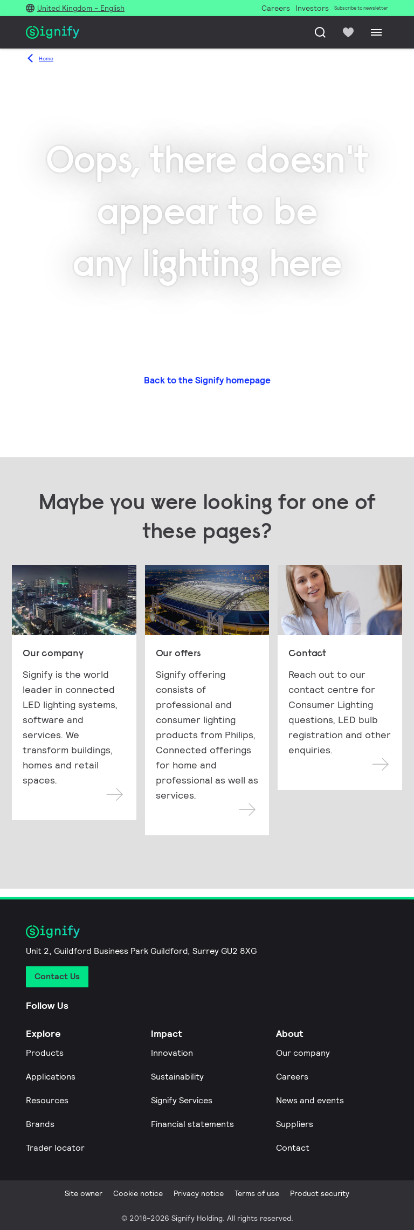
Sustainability (177, 1076)
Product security (319, 1193)
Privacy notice (199, 1193)
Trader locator (55, 1147)
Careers (292, 1076)
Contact (292, 1147)
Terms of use (256, 1193)
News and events (310, 1100)
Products (45, 1053)
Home (46, 58)
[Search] (320, 32)
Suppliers (294, 1124)
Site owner (83, 1193)
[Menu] (376, 32)
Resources (47, 1100)
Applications (50, 1076)
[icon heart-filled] (348, 32)
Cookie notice (138, 1193)
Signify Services (181, 1100)
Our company (303, 1053)
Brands (40, 1124)
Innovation (172, 1053)
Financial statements (192, 1124)
